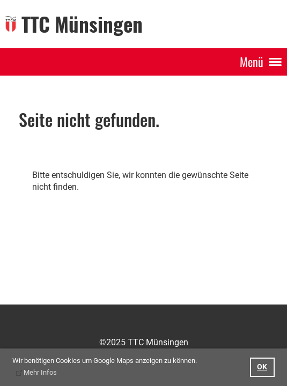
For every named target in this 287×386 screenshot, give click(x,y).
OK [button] (262, 367)
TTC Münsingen (82, 24)
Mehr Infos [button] (40, 372)
